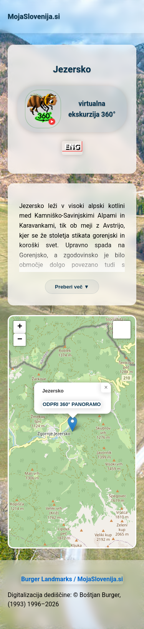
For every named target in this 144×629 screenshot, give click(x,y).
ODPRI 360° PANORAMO (72, 404)
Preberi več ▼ (72, 287)
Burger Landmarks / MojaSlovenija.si (72, 579)
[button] (72, 424)
